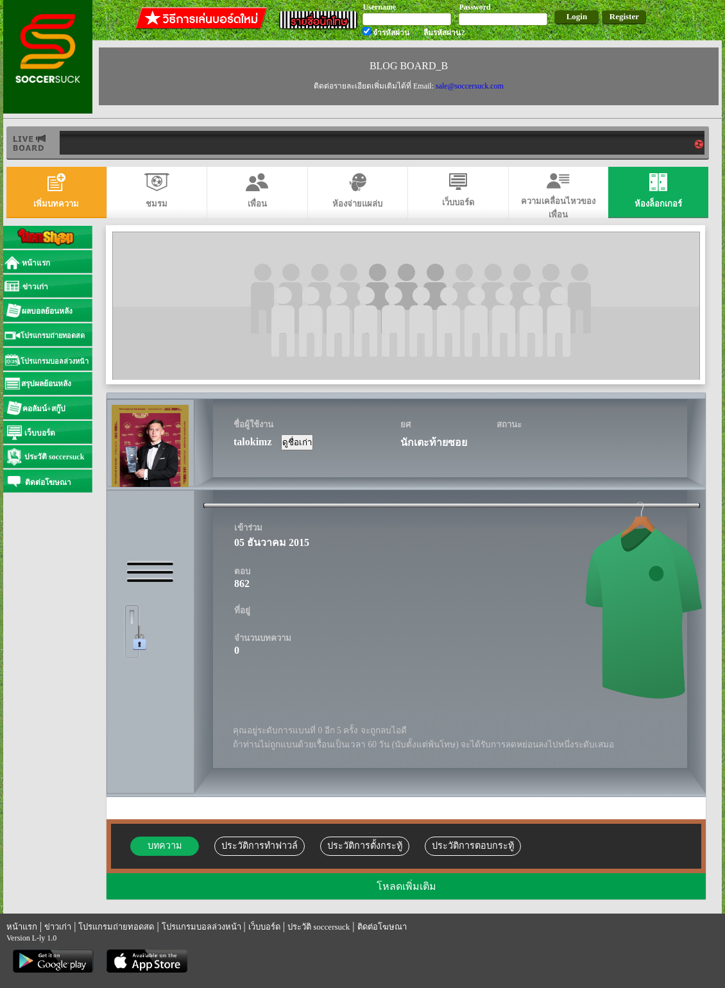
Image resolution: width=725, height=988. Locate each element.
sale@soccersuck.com (470, 85)
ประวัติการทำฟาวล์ (259, 845)
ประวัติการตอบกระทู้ (473, 845)
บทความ (165, 845)
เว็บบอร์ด (264, 927)
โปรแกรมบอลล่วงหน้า (201, 927)
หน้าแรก (21, 927)
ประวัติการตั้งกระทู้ (364, 845)
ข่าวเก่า (57, 927)
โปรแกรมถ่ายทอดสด (116, 927)
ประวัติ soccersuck (318, 927)
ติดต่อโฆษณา (382, 927)
